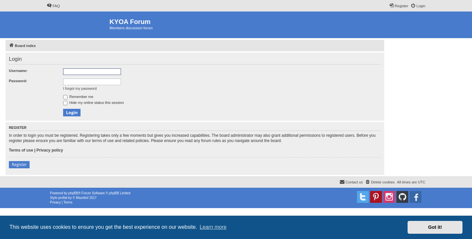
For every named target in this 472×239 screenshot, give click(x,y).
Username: (18, 71)
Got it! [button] (435, 227)
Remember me (78, 97)
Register (19, 164)
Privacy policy (49, 150)
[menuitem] (53, 6)
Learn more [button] (213, 227)
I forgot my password (80, 88)
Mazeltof (82, 198)
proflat (62, 198)
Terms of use (21, 150)
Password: (18, 81)
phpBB (73, 193)
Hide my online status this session (93, 103)
